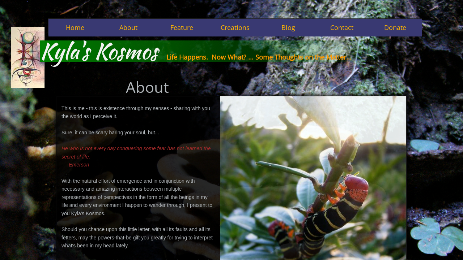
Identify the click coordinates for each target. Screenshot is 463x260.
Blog (288, 27)
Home (75, 27)
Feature (181, 27)
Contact (341, 27)
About (128, 27)
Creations (235, 27)
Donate (395, 27)
